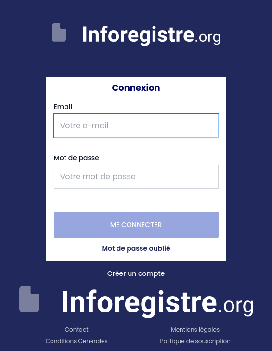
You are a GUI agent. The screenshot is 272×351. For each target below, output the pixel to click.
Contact (77, 330)
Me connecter (136, 225)
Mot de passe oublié (136, 248)
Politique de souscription (195, 341)
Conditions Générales (77, 341)
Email (63, 107)
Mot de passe (76, 158)
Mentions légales (195, 330)
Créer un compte (136, 273)
